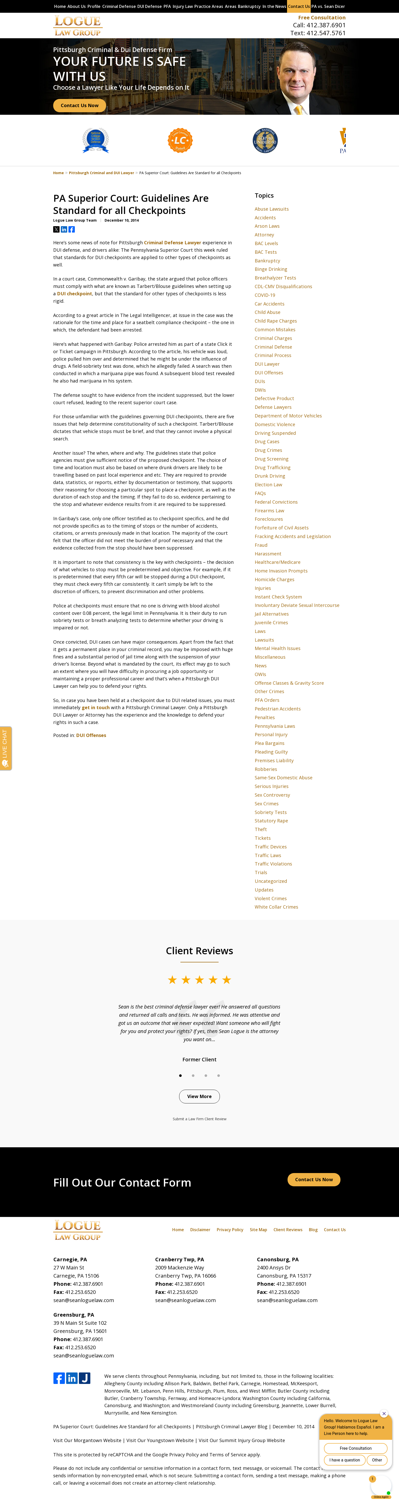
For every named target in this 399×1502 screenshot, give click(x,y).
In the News (274, 6)
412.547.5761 (326, 33)
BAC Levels (266, 243)
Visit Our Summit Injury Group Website (242, 1440)
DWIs (260, 390)
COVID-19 (265, 295)
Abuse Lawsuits (272, 209)
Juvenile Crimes (271, 622)
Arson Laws (267, 226)
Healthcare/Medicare (278, 562)
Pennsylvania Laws (275, 726)
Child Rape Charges (276, 321)
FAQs (260, 493)
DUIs (260, 381)
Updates (264, 890)
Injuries (263, 588)
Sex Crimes (267, 803)
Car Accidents (269, 304)
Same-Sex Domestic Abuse (283, 777)
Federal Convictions (276, 502)
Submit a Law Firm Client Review (199, 1118)
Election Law (268, 484)
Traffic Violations (273, 864)
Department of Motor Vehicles (288, 416)
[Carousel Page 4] (218, 1075)
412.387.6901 (326, 25)
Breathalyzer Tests (275, 278)
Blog (313, 1229)
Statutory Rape (271, 821)
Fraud (261, 545)
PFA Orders (267, 700)
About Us (76, 6)
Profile (94, 6)
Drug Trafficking (273, 467)
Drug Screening (272, 459)
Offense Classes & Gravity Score (289, 683)
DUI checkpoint (74, 293)
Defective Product (274, 398)
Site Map (258, 1229)
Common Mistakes (275, 329)
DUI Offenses (91, 735)
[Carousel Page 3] (206, 1075)
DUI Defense (149, 6)
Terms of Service (227, 1455)
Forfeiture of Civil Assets (282, 528)
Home (60, 6)
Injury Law (183, 6)
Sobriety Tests (271, 812)
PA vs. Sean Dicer (328, 6)
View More (199, 1096)
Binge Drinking (271, 269)
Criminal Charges (273, 338)
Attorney (264, 235)
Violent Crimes (271, 898)
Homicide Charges (274, 579)
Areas (230, 6)
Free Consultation (322, 17)
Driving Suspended (275, 433)
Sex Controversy (272, 795)
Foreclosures (269, 519)
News (261, 666)
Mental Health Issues (278, 648)
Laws (260, 631)
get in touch (96, 707)
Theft (261, 829)
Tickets (263, 838)
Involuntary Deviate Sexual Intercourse (297, 605)
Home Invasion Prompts (281, 571)
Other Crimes (269, 691)
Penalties (265, 717)
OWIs (260, 674)
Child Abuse (267, 312)
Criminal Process (273, 355)
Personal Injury (271, 734)
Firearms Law (269, 510)
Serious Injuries (272, 786)
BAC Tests (266, 252)
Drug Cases (267, 441)
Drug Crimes (268, 450)
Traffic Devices (271, 847)
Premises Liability (274, 760)
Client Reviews (288, 1229)
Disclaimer (200, 1229)
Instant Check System (278, 597)
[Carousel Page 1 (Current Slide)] (180, 1075)
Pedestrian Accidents (278, 709)
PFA (167, 6)
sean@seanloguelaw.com (83, 1300)
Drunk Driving (270, 476)
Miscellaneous (270, 657)
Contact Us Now (79, 105)
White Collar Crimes (276, 907)
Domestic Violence (275, 424)
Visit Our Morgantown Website (87, 1440)
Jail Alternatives (272, 614)
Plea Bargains (269, 743)
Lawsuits (264, 640)
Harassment (268, 554)
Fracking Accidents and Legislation (293, 536)
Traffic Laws (268, 855)
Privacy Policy (230, 1229)
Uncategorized (271, 881)
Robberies (266, 769)
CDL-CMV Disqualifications (283, 286)
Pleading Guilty (271, 752)
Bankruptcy (249, 6)
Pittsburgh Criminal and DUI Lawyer (101, 172)
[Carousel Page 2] (193, 1075)
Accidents (265, 217)
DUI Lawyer (267, 364)
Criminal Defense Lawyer (172, 242)
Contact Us (299, 6)
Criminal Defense (119, 6)
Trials (261, 872)
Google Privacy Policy (175, 1455)
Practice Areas (208, 6)
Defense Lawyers (273, 407)
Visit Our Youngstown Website (160, 1440)
